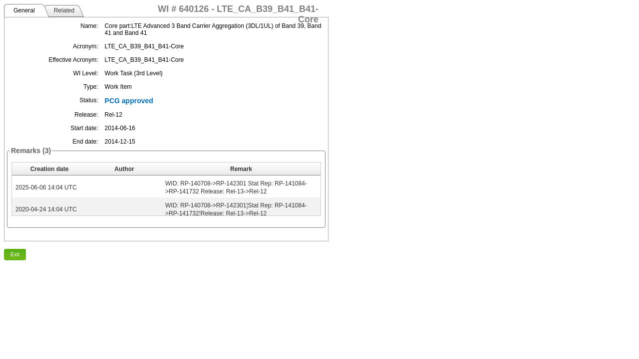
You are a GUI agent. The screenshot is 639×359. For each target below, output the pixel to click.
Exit (14, 254)
